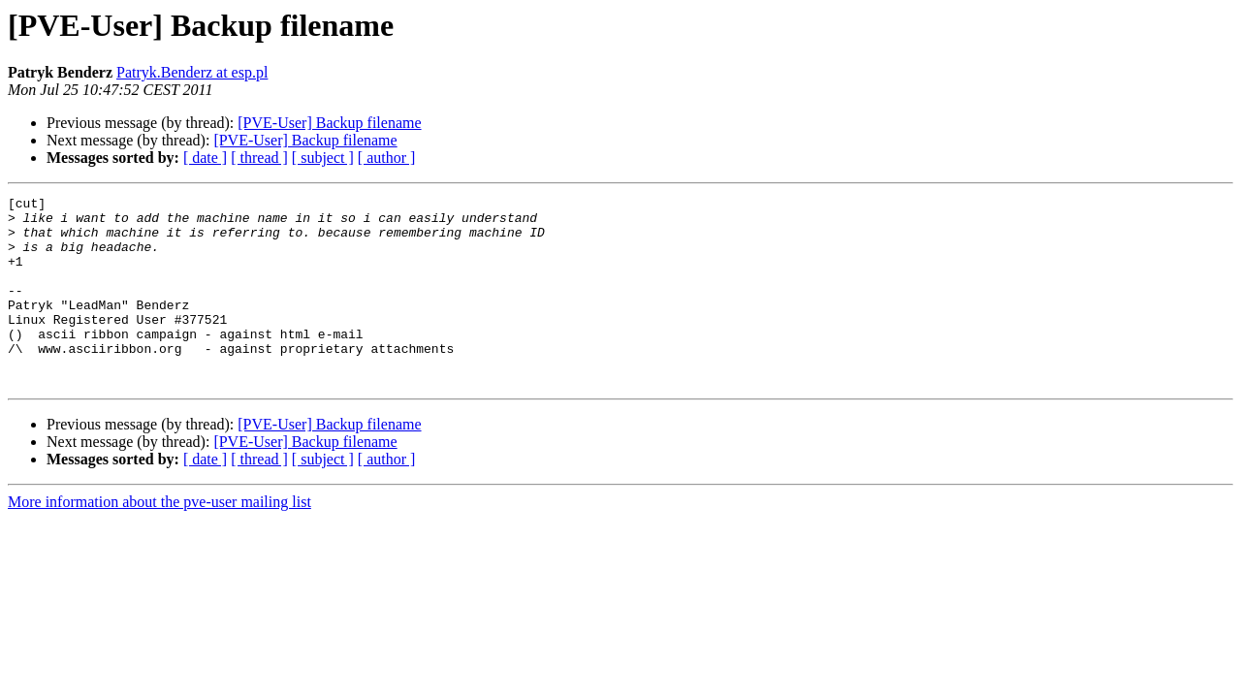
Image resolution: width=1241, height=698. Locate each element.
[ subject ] (323, 157)
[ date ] (205, 157)
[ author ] (387, 157)
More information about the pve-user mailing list (159, 539)
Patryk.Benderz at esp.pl (192, 72)
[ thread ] (259, 157)
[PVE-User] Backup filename (329, 122)
